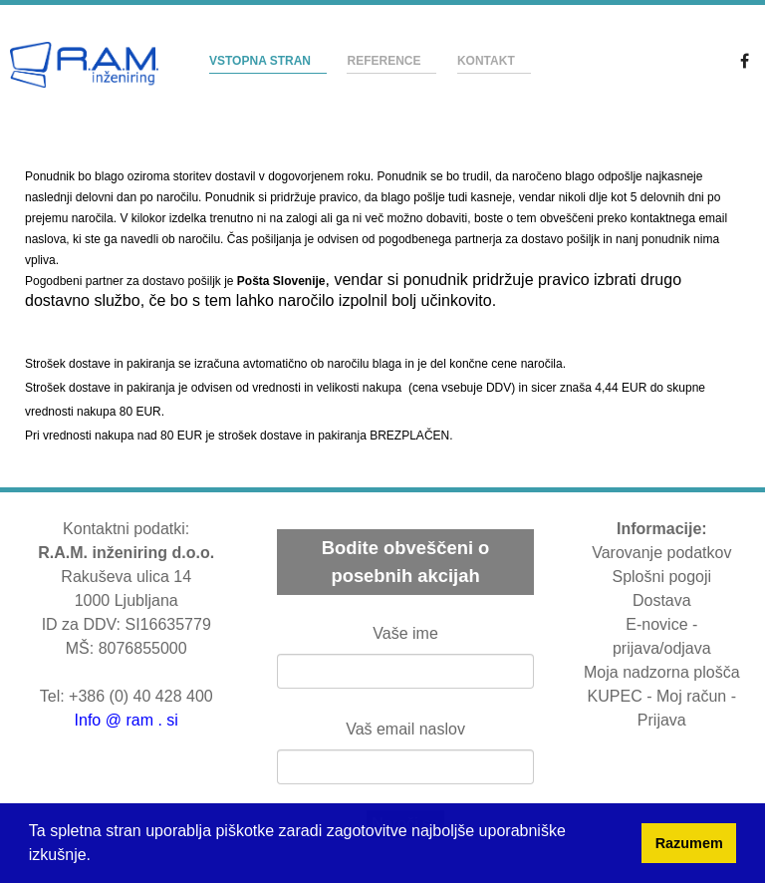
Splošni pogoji (661, 576)
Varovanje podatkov (661, 552)
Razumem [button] (689, 843)
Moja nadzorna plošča (662, 672)
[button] (94, 857)
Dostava (662, 600)
